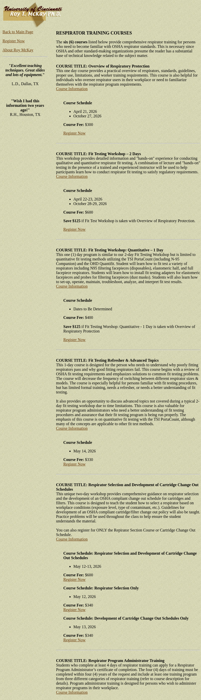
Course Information (72, 89)
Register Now (14, 41)
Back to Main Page (18, 32)
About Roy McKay (18, 50)
